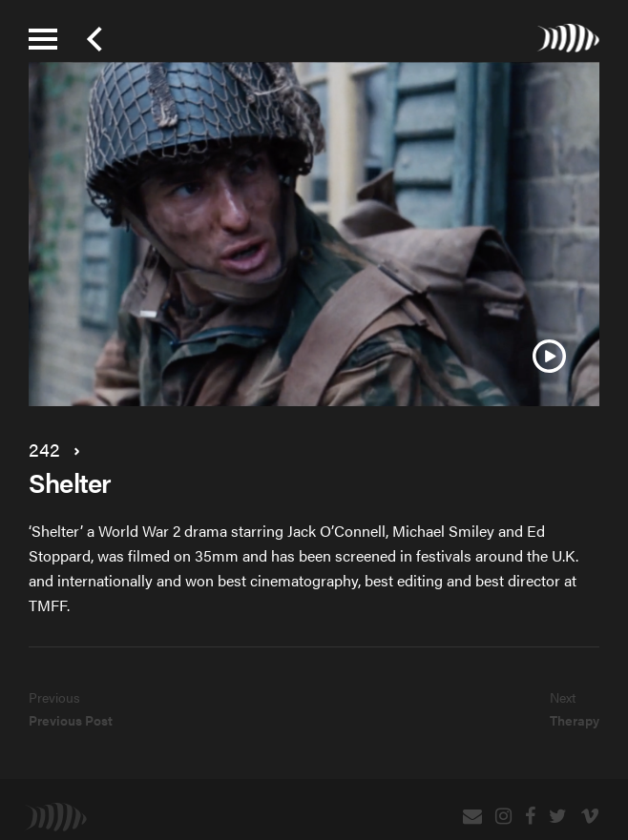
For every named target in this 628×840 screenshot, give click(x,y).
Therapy (574, 719)
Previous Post (71, 719)
